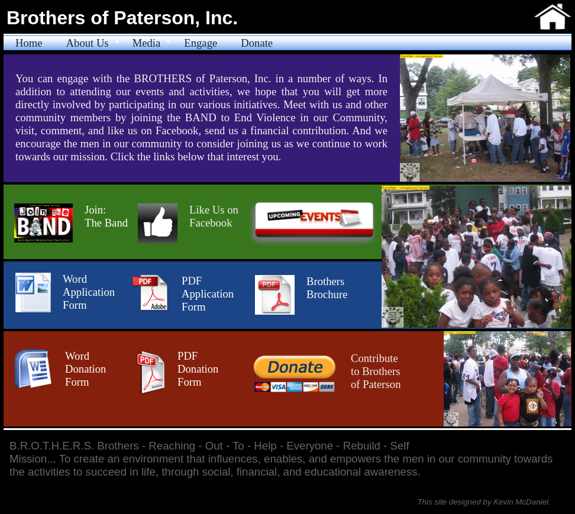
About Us (87, 43)
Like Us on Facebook (213, 216)
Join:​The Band (106, 216)
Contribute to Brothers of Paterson (375, 371)
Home (29, 43)
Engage (200, 43)
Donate (257, 43)
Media (147, 43)
